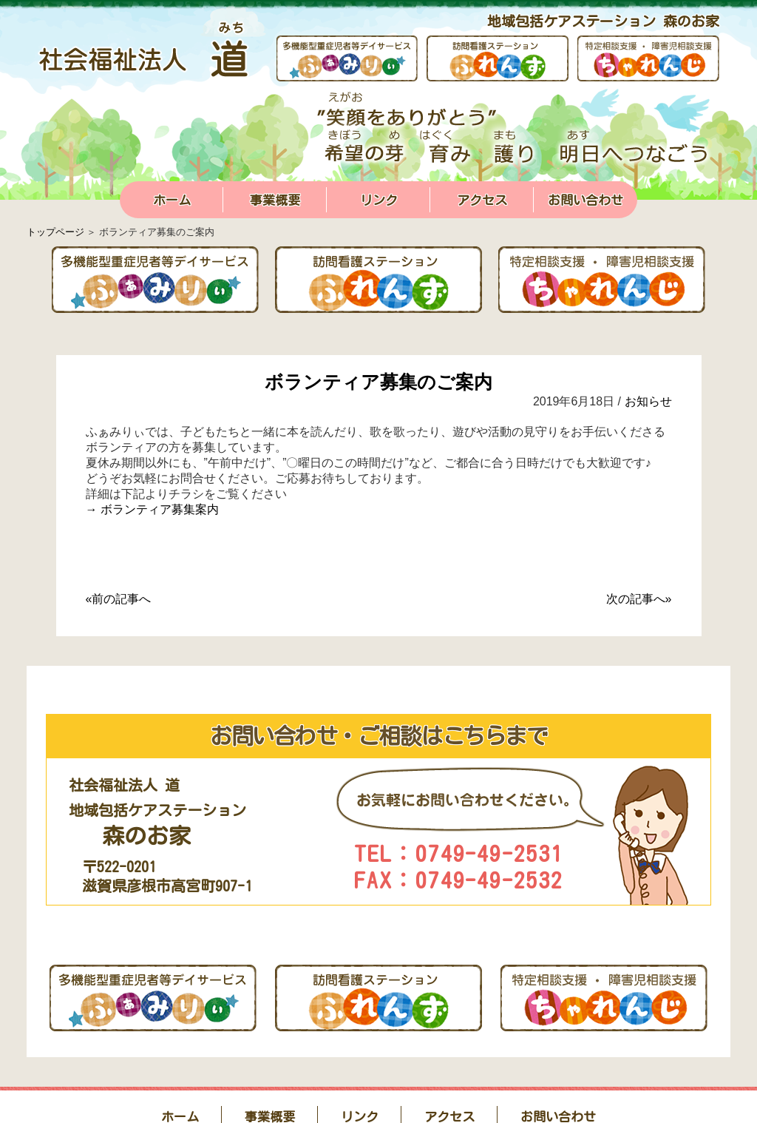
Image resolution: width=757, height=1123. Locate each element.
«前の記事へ (119, 599)
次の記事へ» (639, 599)
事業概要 (275, 200)
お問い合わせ (585, 200)
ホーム (172, 200)
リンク (379, 200)
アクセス (482, 200)
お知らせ (648, 401)
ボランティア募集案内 (160, 509)
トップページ (55, 231)
